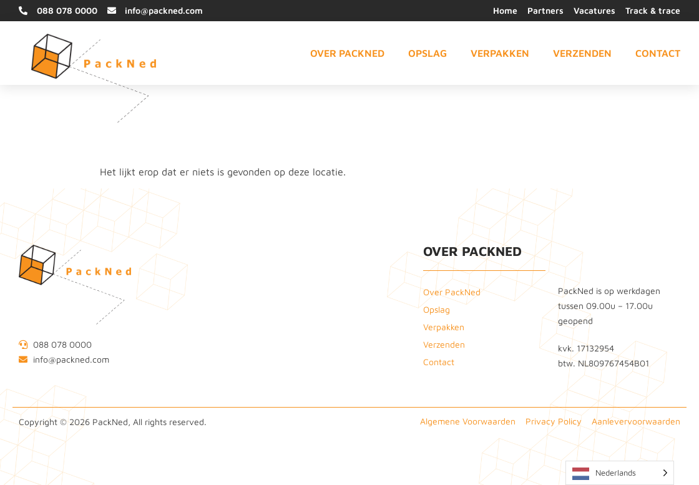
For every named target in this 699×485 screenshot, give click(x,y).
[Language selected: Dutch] (619, 473)
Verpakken (500, 53)
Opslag (427, 53)
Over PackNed (347, 53)
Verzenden (582, 53)
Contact (657, 53)
